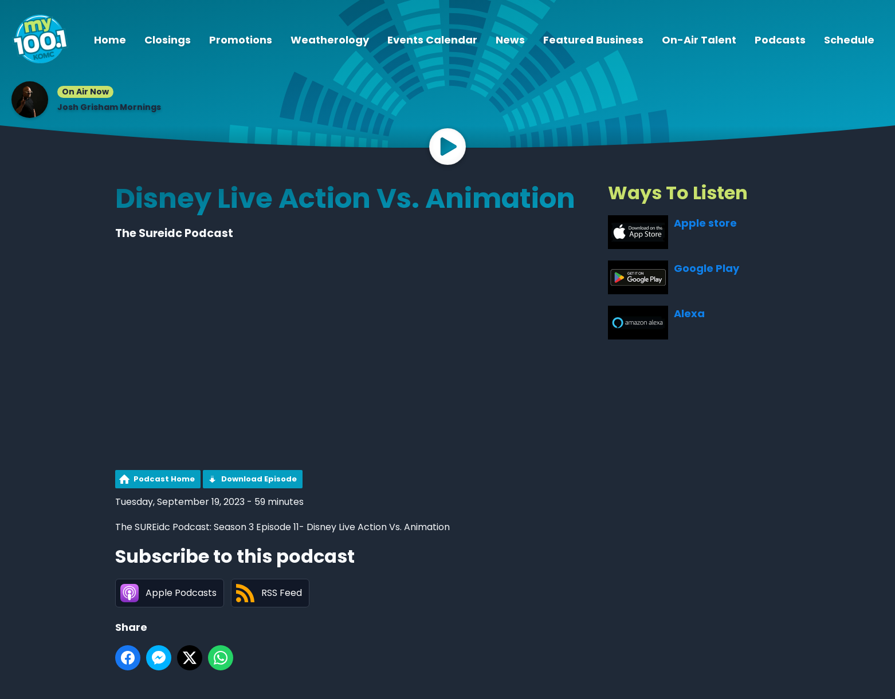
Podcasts (780, 40)
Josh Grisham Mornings (109, 107)
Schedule (849, 40)
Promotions (240, 40)
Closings (167, 40)
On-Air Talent (699, 40)
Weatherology (330, 40)
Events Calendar (432, 40)
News (510, 40)
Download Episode (259, 478)
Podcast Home (164, 478)
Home (110, 40)
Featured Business (593, 40)
